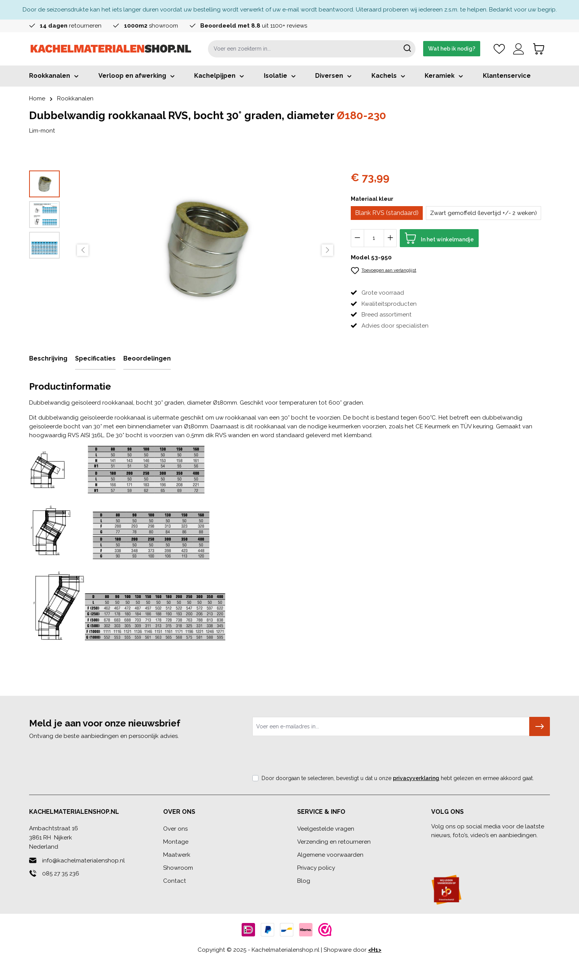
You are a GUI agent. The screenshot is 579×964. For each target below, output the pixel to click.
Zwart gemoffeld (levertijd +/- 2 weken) (483, 213)
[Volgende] (327, 250)
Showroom (178, 867)
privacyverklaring (416, 778)
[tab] (48, 359)
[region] (182, 250)
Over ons (175, 828)
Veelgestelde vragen (325, 828)
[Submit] (539, 726)
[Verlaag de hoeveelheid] (357, 238)
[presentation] (310, 757)
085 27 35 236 (60, 873)
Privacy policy (316, 867)
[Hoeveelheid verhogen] (390, 238)
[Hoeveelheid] (374, 238)
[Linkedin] (454, 849)
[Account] (518, 49)
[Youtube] (485, 849)
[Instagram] (470, 849)
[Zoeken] (407, 48)
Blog (303, 880)
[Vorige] (82, 250)
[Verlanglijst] (499, 49)
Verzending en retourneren (334, 841)
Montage (175, 841)
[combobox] (303, 48)
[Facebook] (438, 849)
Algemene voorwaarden (330, 854)
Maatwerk (176, 854)
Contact (174, 880)
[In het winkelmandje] (439, 238)
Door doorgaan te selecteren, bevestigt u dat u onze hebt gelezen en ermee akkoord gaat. (398, 778)
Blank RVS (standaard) (387, 212)
